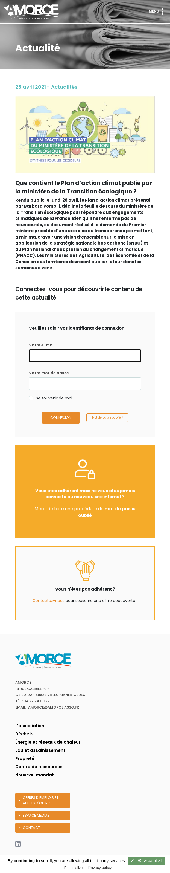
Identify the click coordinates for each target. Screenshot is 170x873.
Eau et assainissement (40, 750)
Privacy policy (100, 867)
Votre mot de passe (49, 373)
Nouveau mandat (34, 775)
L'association (29, 726)
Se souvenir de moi (54, 398)
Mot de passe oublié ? (107, 418)
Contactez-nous (49, 600)
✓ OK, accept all (147, 860)
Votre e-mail (42, 345)
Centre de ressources (39, 767)
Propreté (24, 758)
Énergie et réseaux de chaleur (47, 742)
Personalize (73, 868)
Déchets (24, 734)
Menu (157, 11)
